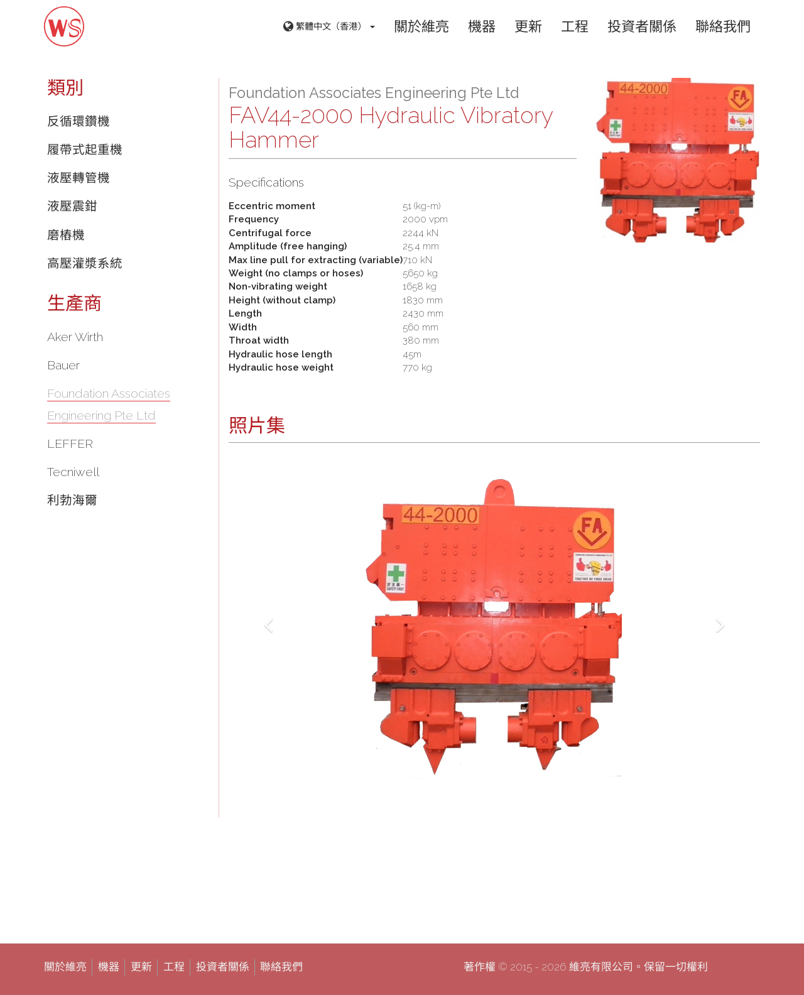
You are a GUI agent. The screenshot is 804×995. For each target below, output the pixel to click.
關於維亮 (421, 26)
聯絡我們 (723, 26)
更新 (528, 26)
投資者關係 (641, 26)
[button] (268, 621)
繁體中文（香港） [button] (329, 26)
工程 (575, 26)
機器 (482, 26)
